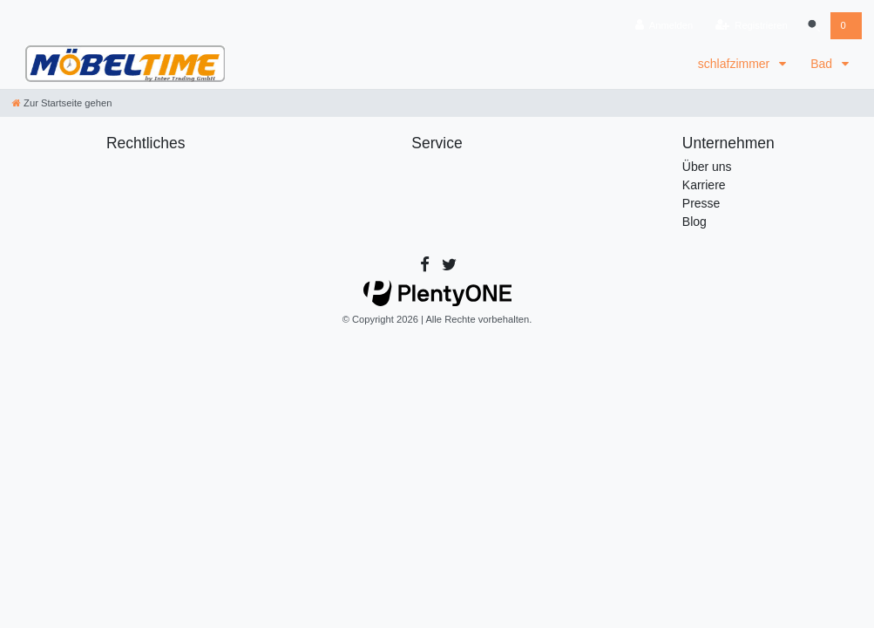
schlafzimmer (735, 64)
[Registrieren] (750, 25)
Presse (701, 203)
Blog (694, 222)
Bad (823, 64)
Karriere (704, 185)
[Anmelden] (662, 25)
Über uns (707, 167)
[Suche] (813, 25)
